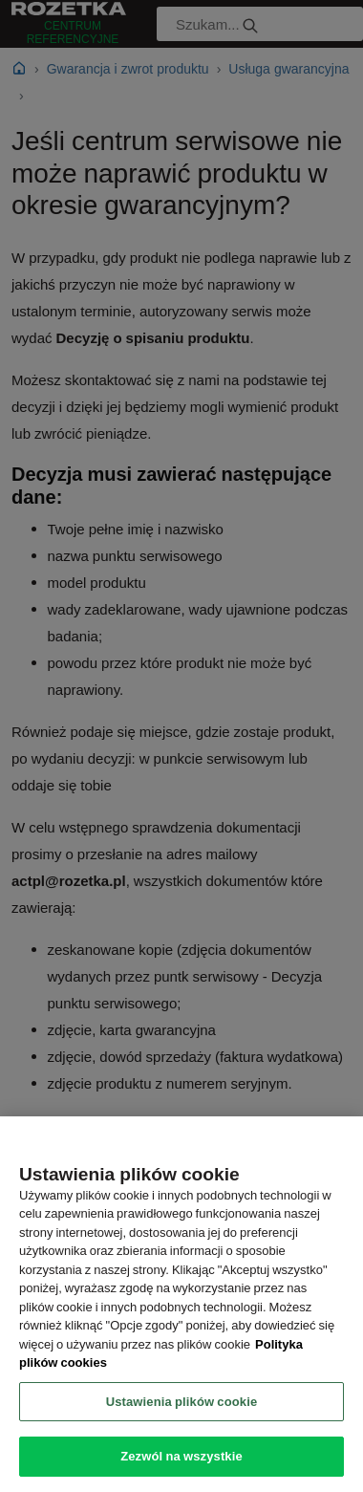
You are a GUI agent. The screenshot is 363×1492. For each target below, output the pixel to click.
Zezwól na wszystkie (181, 1455)
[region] (181, 1304)
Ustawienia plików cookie (182, 1401)
